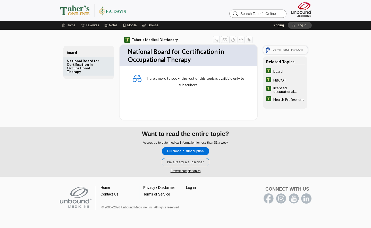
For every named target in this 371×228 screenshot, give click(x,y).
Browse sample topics (186, 172)
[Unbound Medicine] (301, 9)
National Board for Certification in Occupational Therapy (83, 66)
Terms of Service (156, 195)
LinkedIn (306, 199)
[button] (151, 25)
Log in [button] (191, 188)
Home (105, 188)
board (72, 52)
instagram (281, 199)
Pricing (278, 25)
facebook (268, 199)
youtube (294, 199)
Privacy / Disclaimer (159, 188)
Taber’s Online (123, 10)
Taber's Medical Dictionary (151, 40)
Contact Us (109, 195)
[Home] (68, 25)
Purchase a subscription (185, 152)
